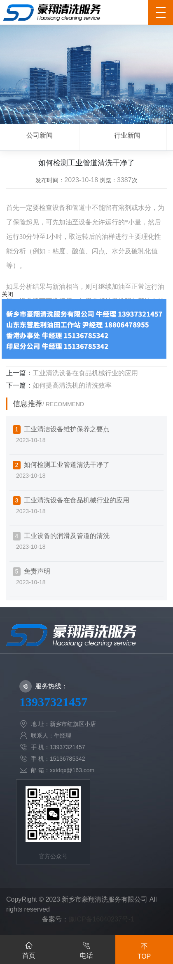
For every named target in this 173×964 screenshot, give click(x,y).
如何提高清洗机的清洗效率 (72, 385)
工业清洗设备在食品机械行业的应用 (85, 372)
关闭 (7, 294)
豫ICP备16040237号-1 (101, 919)
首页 (28, 948)
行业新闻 (127, 135)
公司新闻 (39, 135)
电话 (86, 948)
